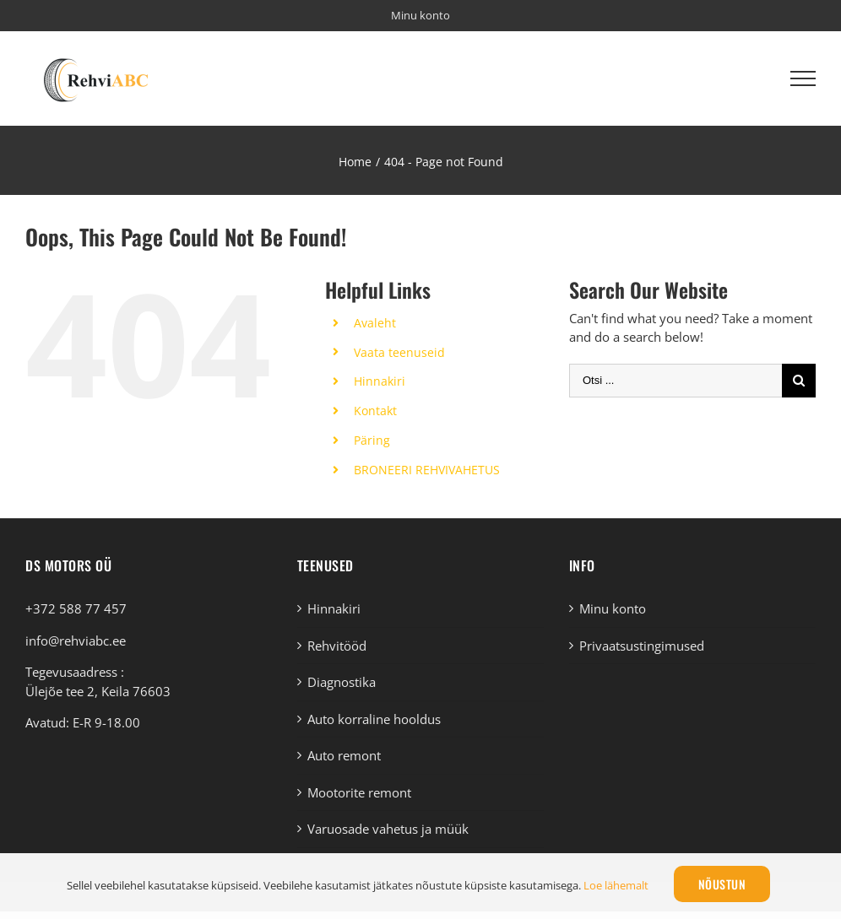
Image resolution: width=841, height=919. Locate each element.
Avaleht (375, 323)
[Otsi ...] (675, 380)
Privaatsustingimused (641, 645)
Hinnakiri (379, 381)
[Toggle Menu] (803, 78)
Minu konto (612, 608)
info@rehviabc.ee (75, 640)
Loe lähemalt (615, 885)
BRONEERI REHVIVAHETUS (427, 470)
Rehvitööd (336, 645)
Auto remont (344, 755)
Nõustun (722, 884)
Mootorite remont (359, 792)
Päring (372, 440)
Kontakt (375, 411)
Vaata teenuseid (399, 352)
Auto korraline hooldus (374, 719)
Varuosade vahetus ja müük (388, 828)
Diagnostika (341, 681)
